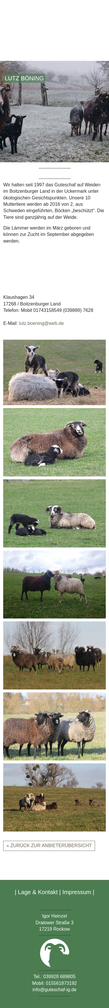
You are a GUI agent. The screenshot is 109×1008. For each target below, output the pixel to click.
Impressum (76, 892)
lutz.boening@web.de (41, 323)
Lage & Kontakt (38, 892)
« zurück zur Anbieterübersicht (49, 845)
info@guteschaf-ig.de (54, 989)
